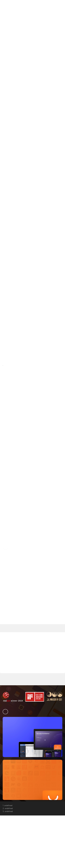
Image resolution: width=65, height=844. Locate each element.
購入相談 (57, 10)
